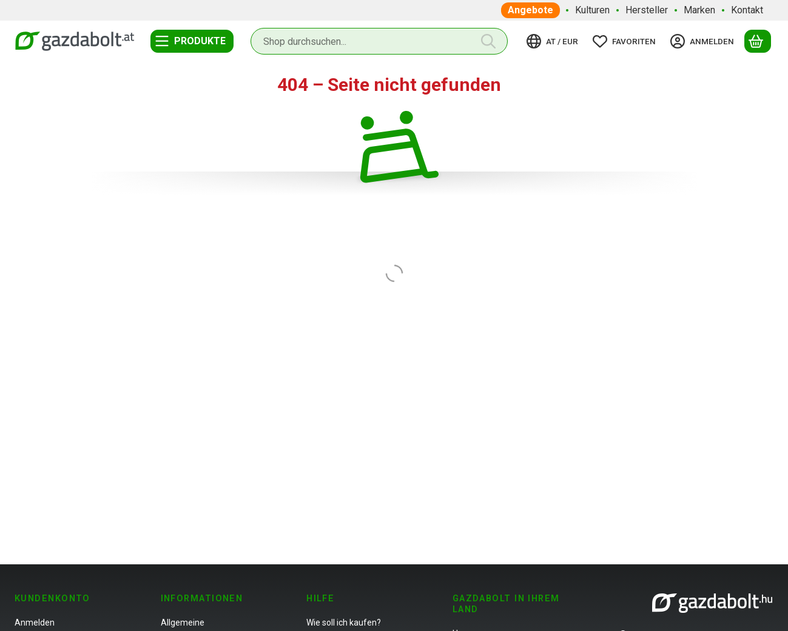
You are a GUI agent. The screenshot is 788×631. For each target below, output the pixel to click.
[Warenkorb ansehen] (757, 41)
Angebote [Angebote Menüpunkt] (530, 10)
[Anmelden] (704, 41)
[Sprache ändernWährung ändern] (554, 41)
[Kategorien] (192, 41)
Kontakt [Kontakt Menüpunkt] (747, 10)
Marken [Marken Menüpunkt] (699, 10)
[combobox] (379, 41)
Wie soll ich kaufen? (343, 622)
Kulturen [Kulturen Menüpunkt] (592, 10)
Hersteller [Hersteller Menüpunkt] (646, 10)
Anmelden (35, 622)
